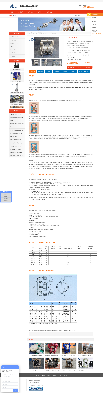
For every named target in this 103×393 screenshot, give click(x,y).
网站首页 (35, 33)
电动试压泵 (12, 52)
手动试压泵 (12, 49)
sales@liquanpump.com (75, 59)
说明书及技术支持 (83, 71)
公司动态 (30, 12)
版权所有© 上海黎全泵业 (34, 380)
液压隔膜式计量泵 (14, 43)
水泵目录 (20, 12)
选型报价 (88, 67)
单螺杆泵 (12, 46)
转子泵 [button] (14, 15)
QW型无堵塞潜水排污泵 (15, 114)
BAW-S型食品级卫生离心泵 (16, 155)
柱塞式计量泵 (13, 40)
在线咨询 (94, 17)
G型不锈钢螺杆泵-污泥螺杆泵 (17, 133)
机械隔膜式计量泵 (14, 36)
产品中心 (40, 33)
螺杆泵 (37, 375)
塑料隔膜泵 (54, 330)
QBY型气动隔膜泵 (14, 136)
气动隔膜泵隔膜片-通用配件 (39, 334)
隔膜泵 (74, 330)
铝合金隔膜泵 (41, 330)
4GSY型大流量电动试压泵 (16, 143)
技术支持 (40, 12)
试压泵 (43, 375)
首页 (12, 12)
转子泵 (59, 375)
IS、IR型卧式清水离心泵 (15, 149)
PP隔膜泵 (60, 330)
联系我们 (49, 12)
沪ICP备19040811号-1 (34, 382)
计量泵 (54, 375)
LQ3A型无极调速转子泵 (15, 139)
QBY (70, 330)
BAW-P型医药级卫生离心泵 (16, 130)
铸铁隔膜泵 (34, 330)
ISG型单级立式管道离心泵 (16, 152)
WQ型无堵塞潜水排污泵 (15, 146)
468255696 (72, 57)
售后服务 (94, 27)
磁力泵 (65, 375)
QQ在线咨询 (71, 67)
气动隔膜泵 (12, 56)
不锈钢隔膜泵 (48, 330)
